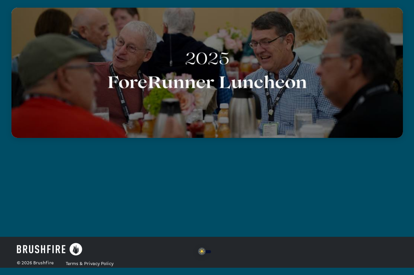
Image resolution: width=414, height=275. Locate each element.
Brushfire (43, 263)
